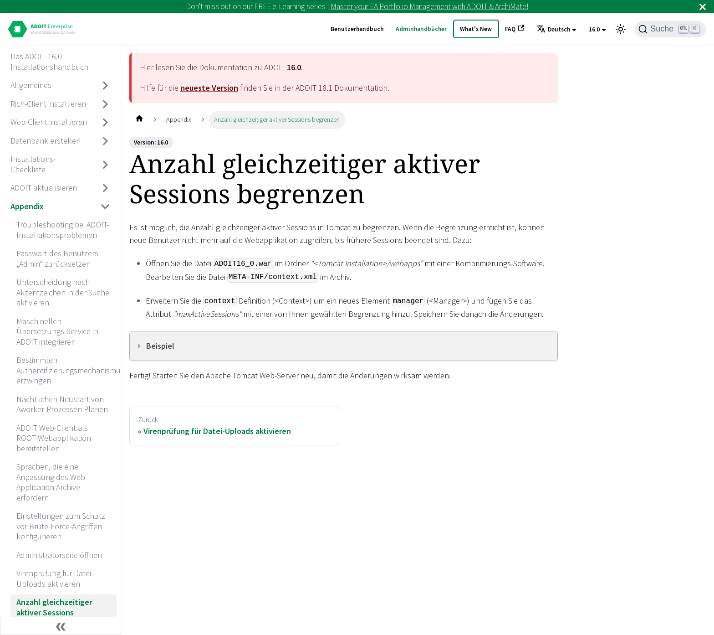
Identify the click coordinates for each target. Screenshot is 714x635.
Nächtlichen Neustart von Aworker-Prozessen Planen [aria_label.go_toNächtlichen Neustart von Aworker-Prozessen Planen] (62, 404)
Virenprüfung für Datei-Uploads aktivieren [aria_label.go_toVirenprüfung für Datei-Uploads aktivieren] (54, 578)
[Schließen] (702, 6)
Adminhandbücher (421, 29)
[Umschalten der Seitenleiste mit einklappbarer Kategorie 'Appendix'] (105, 206)
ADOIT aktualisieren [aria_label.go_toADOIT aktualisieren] (43, 187)
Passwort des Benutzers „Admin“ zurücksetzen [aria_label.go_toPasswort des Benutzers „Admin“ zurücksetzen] (57, 258)
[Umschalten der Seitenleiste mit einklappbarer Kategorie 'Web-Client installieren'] (105, 122)
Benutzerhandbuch (357, 29)
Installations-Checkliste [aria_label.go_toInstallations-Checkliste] (33, 164)
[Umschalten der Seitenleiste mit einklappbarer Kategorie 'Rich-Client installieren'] (105, 104)
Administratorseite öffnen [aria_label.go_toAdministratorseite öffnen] (59, 555)
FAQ (514, 29)
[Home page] (139, 120)
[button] (556, 29)
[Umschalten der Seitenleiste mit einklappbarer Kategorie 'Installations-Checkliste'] (105, 164)
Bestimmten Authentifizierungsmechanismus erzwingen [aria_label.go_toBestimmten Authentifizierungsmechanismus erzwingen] (66, 370)
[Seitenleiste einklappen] (60, 626)
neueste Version (209, 88)
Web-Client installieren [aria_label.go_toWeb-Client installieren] (48, 122)
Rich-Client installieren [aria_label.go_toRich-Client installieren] (48, 103)
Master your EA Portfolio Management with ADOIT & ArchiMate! (429, 6)
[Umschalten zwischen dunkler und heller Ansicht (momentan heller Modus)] (620, 29)
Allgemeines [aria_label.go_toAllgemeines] (30, 85)
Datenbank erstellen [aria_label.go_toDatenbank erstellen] (45, 140)
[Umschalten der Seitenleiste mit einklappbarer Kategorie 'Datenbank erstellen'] (105, 141)
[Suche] (670, 29)
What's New (476, 29)
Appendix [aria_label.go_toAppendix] (27, 206)
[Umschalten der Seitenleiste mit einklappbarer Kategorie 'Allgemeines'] (105, 85)
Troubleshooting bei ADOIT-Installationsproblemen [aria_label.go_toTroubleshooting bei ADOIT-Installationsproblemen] (62, 229)
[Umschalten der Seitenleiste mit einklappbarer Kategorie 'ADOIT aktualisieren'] (105, 188)
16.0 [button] (594, 29)
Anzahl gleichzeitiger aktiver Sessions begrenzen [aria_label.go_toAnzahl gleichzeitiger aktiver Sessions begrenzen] (54, 612)
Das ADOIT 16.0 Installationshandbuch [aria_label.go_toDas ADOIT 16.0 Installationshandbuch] (49, 61)
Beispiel (160, 346)
